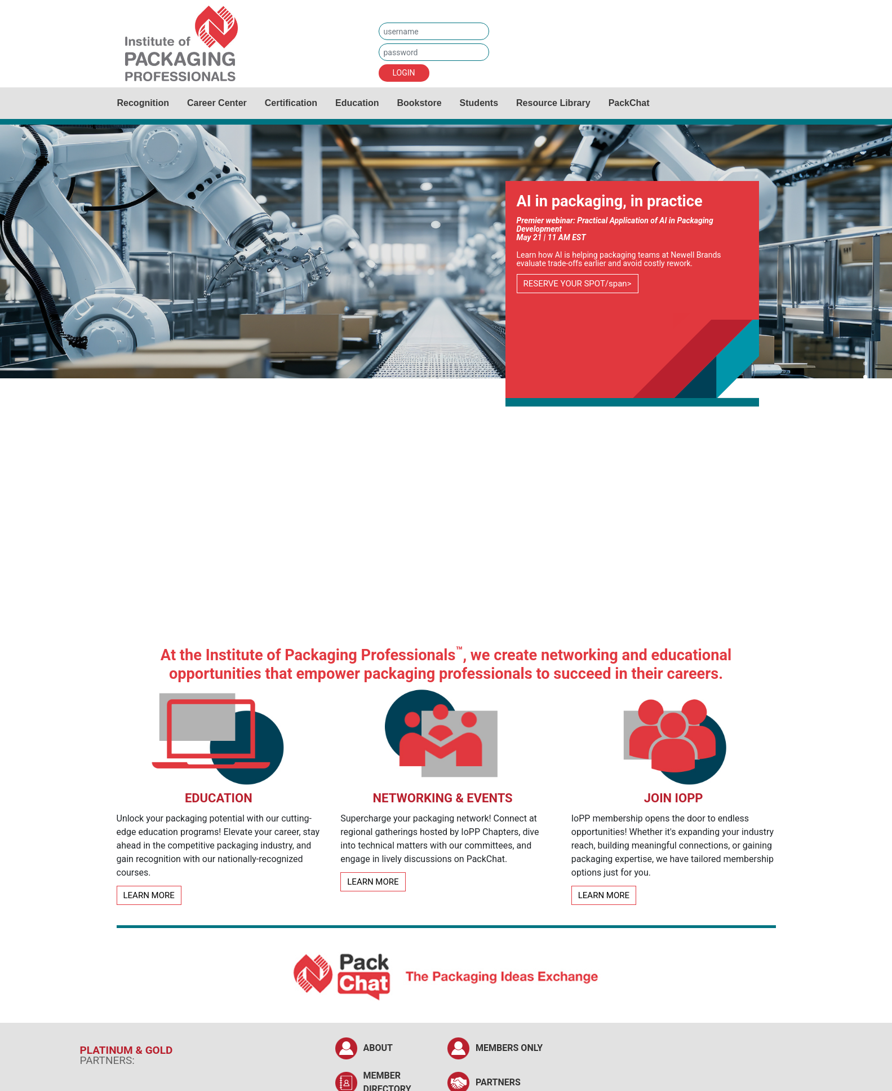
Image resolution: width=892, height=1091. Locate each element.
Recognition (143, 103)
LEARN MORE (149, 895)
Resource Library (553, 103)
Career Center (217, 103)
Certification (291, 103)
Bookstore (419, 103)
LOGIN (404, 72)
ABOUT (378, 1048)
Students (479, 103)
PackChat (629, 103)
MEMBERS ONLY (509, 1048)
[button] (865, 365)
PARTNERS (498, 1082)
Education (357, 103)
